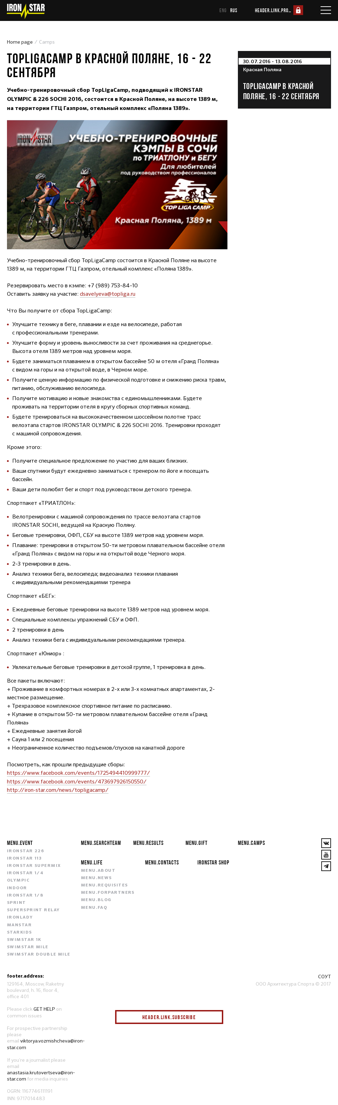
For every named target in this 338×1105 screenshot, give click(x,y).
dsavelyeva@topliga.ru (108, 293)
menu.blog (96, 900)
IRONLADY (20, 917)
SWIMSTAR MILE (27, 946)
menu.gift (197, 842)
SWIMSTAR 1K (24, 939)
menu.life (92, 861)
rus (234, 10)
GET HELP (44, 1008)
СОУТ (324, 976)
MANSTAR (19, 924)
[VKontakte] (326, 842)
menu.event (20, 842)
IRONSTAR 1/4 (25, 872)
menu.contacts (162, 861)
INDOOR (17, 887)
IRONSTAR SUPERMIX (34, 865)
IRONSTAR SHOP (213, 861)
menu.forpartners (108, 892)
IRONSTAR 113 (24, 858)
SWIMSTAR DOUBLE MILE (38, 954)
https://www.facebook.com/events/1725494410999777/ (79, 772)
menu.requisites (104, 885)
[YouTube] (326, 854)
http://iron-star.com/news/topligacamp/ (58, 789)
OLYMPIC (18, 880)
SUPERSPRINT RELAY (33, 909)
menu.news (96, 877)
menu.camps (251, 842)
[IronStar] (25, 11)
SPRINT (16, 902)
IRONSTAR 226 (25, 850)
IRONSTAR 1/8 (25, 895)
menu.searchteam (101, 842)
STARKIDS (19, 932)
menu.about (98, 870)
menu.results (148, 842)
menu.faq (94, 907)
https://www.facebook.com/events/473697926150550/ (77, 781)
